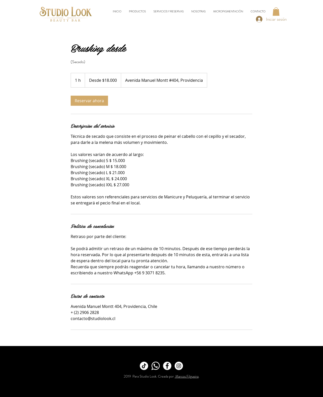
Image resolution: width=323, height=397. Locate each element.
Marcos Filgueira (187, 376)
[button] (276, 11)
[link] (89, 101)
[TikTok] (144, 366)
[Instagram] (179, 366)
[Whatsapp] (155, 366)
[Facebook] (167, 366)
